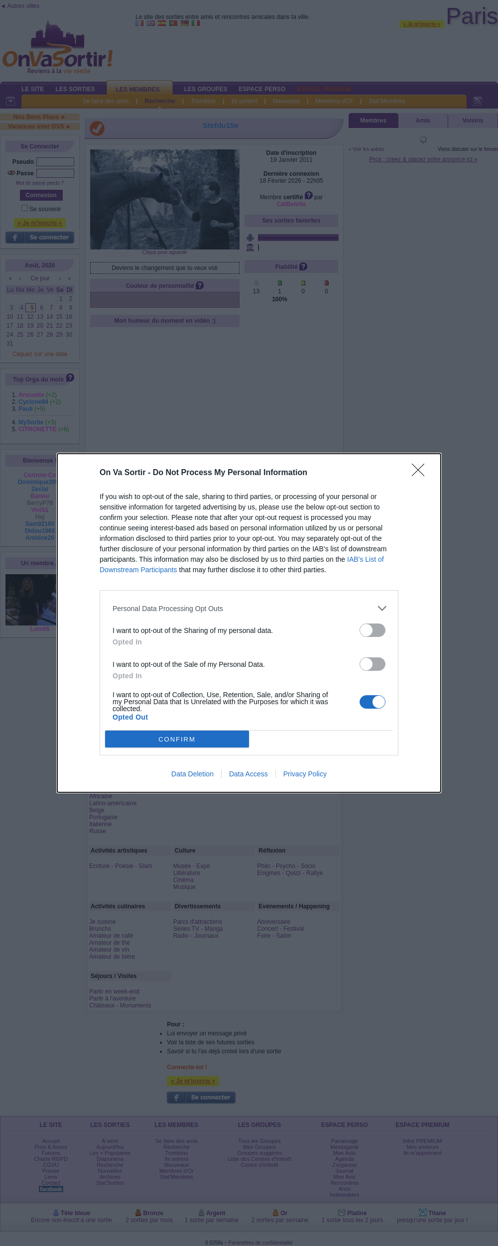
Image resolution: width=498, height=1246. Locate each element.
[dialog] (249, 623)
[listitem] (249, 608)
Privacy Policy (305, 774)
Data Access (248, 774)
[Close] (421, 473)
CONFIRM (177, 739)
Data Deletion (192, 774)
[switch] (372, 630)
